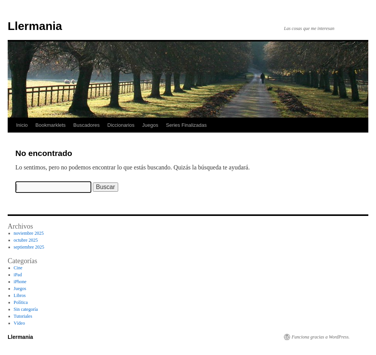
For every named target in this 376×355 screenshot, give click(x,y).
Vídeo (19, 323)
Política (21, 302)
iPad (18, 274)
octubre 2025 (26, 240)
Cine (18, 267)
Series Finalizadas (186, 125)
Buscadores (86, 125)
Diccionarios (121, 125)
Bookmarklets (50, 125)
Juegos (150, 125)
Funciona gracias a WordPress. (321, 337)
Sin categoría (26, 309)
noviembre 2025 (29, 233)
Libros (20, 295)
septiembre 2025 (29, 247)
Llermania (35, 26)
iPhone (20, 281)
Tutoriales (23, 316)
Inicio (22, 125)
